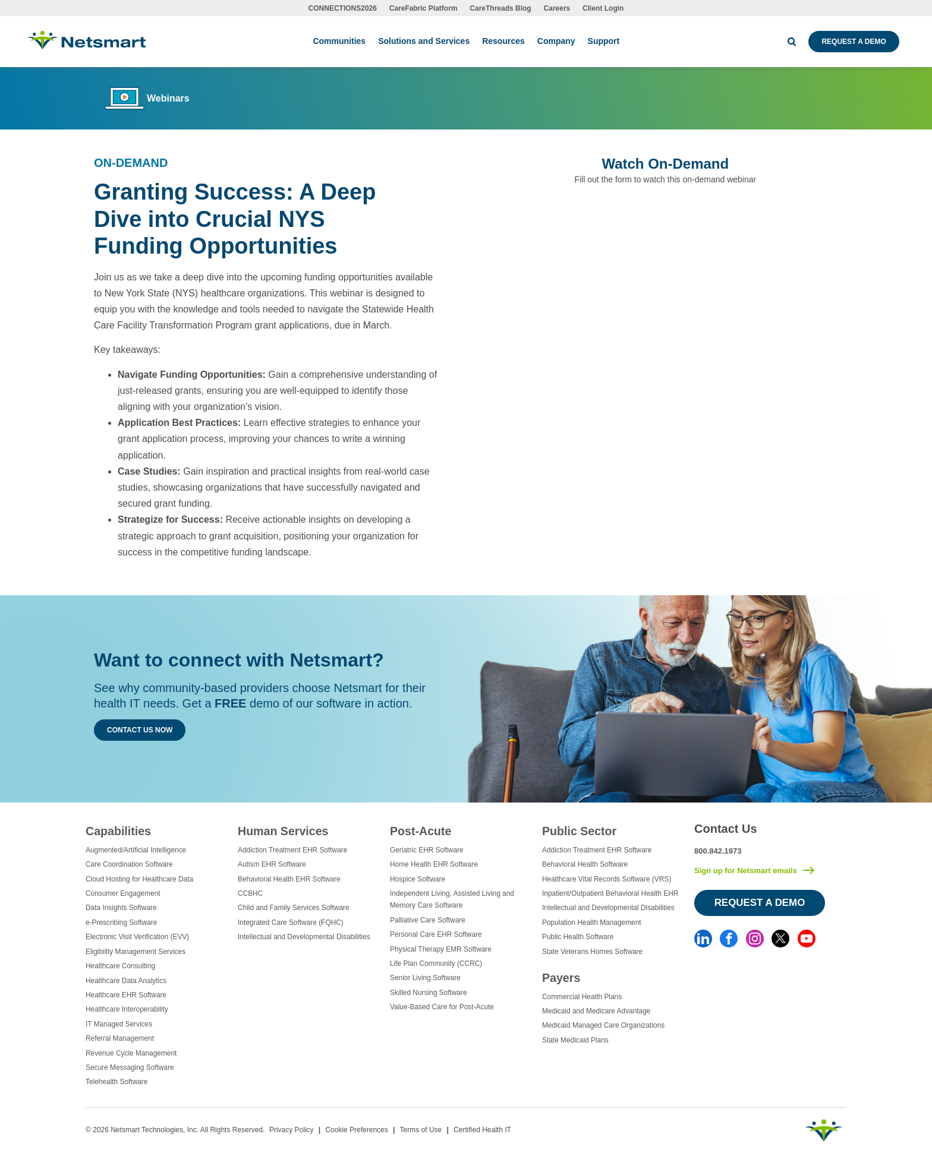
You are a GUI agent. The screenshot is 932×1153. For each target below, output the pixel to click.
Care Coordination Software (129, 864)
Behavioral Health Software (585, 864)
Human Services (283, 831)
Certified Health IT (482, 1130)
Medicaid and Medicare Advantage (596, 1011)
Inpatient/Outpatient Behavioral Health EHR (610, 893)
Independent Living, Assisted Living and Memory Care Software (452, 899)
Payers (561, 977)
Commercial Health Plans (582, 997)
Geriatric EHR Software (427, 850)
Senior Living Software (425, 978)
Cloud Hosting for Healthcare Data (139, 879)
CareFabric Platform (423, 8)
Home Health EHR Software (434, 864)
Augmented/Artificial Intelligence (136, 850)
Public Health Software (577, 937)
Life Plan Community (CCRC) (436, 963)
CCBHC (250, 893)
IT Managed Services (119, 1024)
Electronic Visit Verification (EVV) (137, 937)
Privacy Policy (291, 1130)
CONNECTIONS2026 (342, 8)
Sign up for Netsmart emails (745, 870)
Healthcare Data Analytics (126, 981)
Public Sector (579, 831)
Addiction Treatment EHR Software (292, 850)
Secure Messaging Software (130, 1067)
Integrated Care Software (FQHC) (291, 922)
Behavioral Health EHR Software (289, 879)
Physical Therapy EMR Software (441, 949)
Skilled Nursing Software (428, 992)
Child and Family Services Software (294, 908)
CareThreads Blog (500, 8)
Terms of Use (421, 1130)
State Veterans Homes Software (592, 951)
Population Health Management (591, 922)
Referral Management (120, 1038)
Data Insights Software (121, 908)
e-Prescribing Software (121, 922)
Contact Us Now (139, 730)
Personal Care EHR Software (436, 934)
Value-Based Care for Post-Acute (442, 1007)
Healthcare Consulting (120, 966)
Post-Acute (420, 831)
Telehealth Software (116, 1082)
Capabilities (118, 831)
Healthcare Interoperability (127, 1009)
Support (604, 41)
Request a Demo (853, 41)
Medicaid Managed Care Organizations (603, 1025)
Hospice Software (417, 879)
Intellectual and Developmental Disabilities (304, 937)
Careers (557, 8)
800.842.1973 (718, 850)
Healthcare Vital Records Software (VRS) (606, 879)
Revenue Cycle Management (131, 1053)
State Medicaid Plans (575, 1040)
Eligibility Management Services (135, 951)
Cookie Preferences (356, 1130)
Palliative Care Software (427, 920)
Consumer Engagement (123, 893)
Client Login (603, 8)
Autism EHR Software (272, 864)
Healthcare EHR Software (126, 995)
